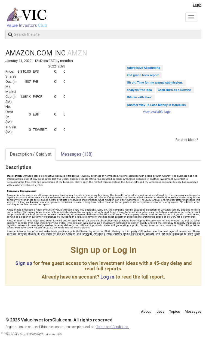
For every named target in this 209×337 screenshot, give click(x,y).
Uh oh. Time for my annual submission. (155, 82)
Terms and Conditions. (112, 327)
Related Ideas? (187, 140)
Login (197, 5)
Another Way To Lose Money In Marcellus (156, 105)
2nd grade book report (143, 75)
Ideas (160, 311)
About (146, 311)
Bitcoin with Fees (139, 97)
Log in (107, 277)
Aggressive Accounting (143, 67)
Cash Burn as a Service (174, 89)
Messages (77, 154)
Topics (174, 311)
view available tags (157, 112)
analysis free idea (139, 89)
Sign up (23, 263)
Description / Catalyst (30, 154)
